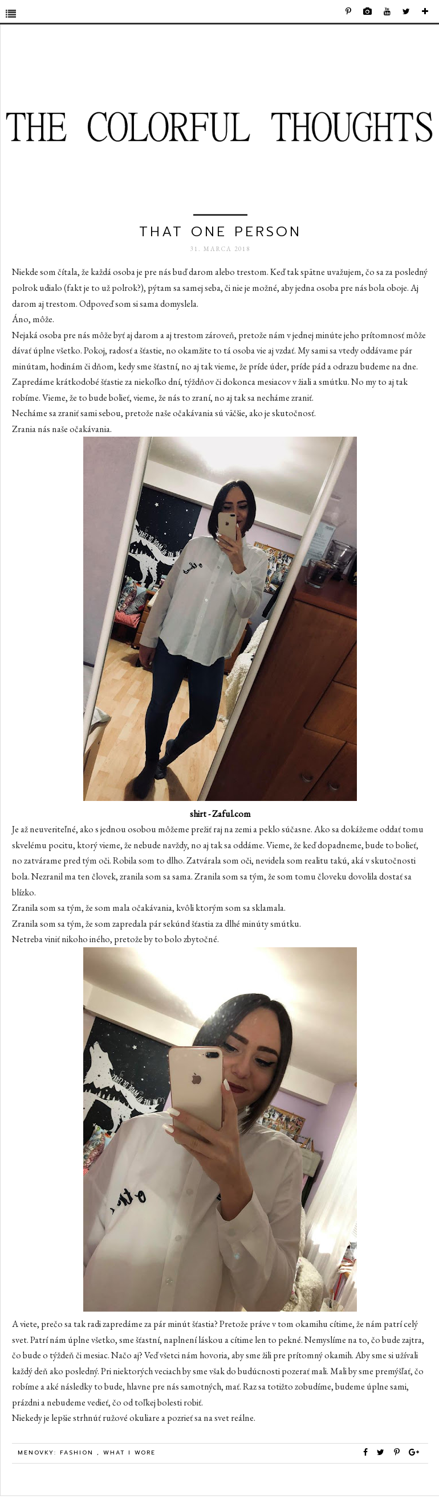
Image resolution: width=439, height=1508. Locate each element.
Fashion (78, 1452)
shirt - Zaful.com (220, 814)
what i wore (129, 1452)
